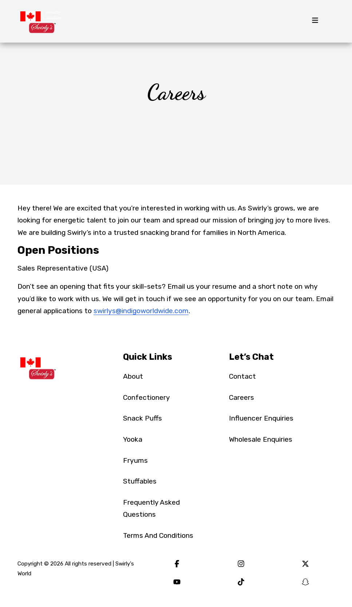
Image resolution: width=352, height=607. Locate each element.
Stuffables (140, 481)
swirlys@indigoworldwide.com (141, 311)
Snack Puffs (142, 418)
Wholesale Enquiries (260, 439)
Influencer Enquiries (261, 418)
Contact (242, 376)
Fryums (135, 460)
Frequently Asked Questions (151, 508)
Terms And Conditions (158, 535)
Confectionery (146, 397)
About (133, 376)
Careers (241, 397)
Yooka (132, 439)
